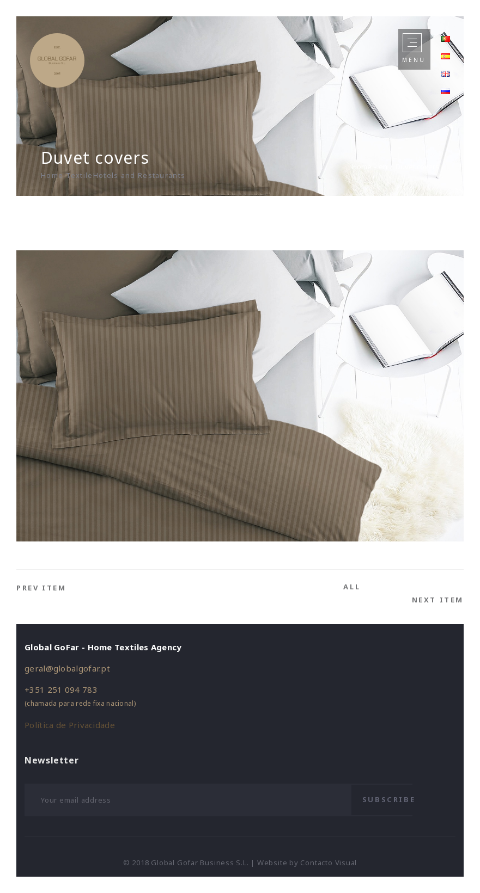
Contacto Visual (328, 862)
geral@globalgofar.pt (67, 668)
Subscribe (388, 799)
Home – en (369, 166)
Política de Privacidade (70, 724)
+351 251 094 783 (61, 689)
